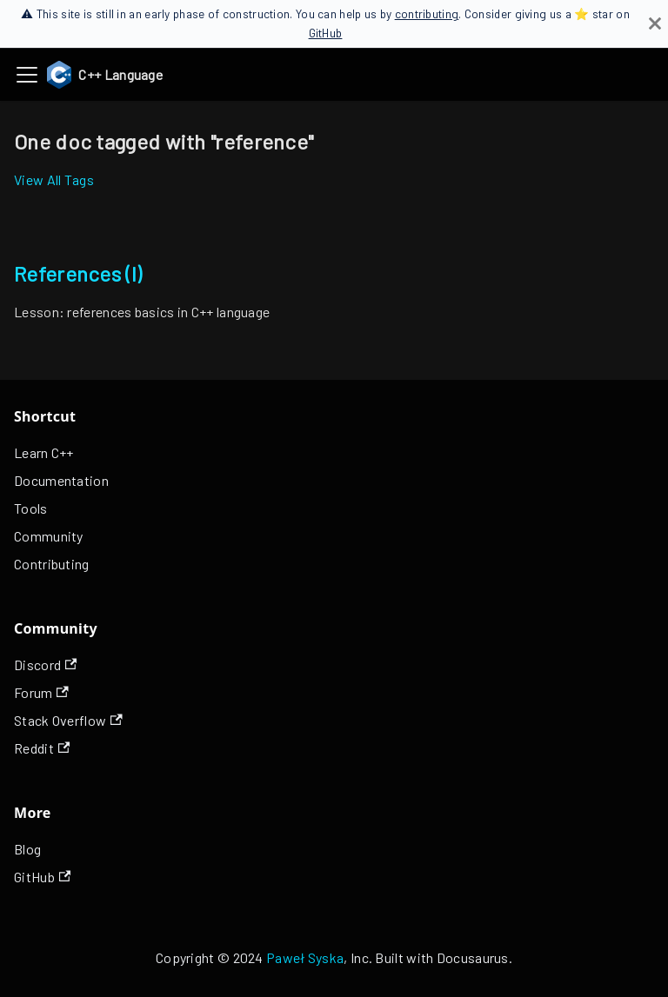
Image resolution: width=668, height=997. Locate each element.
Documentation (61, 480)
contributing (427, 13)
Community (49, 536)
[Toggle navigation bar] (27, 75)
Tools (31, 508)
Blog (27, 849)
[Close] (655, 24)
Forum (41, 692)
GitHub (326, 32)
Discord (45, 664)
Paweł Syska (305, 957)
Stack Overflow (68, 720)
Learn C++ (44, 452)
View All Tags (54, 179)
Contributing (52, 563)
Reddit (42, 748)
